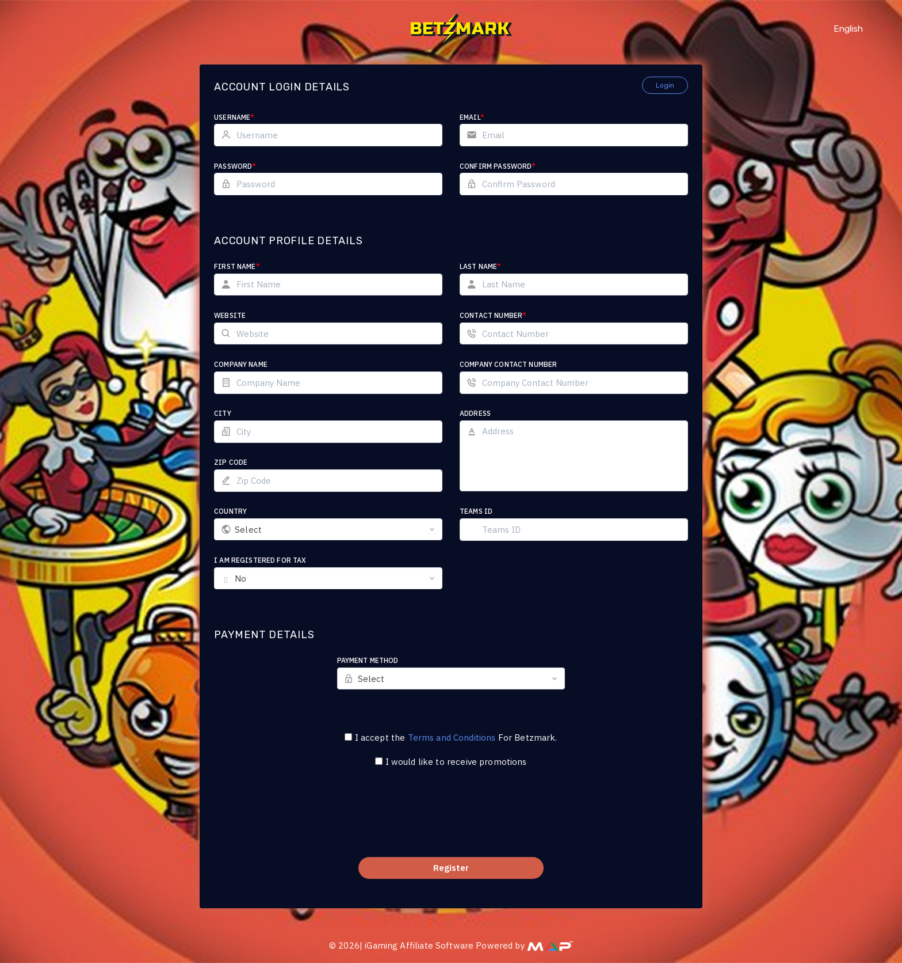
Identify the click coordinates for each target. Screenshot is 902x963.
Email (472, 117)
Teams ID (476, 511)
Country (230, 511)
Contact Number (493, 315)
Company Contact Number (508, 364)
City (222, 413)
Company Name (240, 364)
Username (234, 117)
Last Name (481, 266)
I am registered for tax (260, 560)
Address (475, 413)
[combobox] (328, 529)
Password (235, 166)
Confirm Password (498, 166)
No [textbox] (240, 578)
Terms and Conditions (452, 737)
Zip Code (230, 462)
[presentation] (451, 819)
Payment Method (368, 660)
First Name (237, 266)
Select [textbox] (248, 529)
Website (230, 315)
